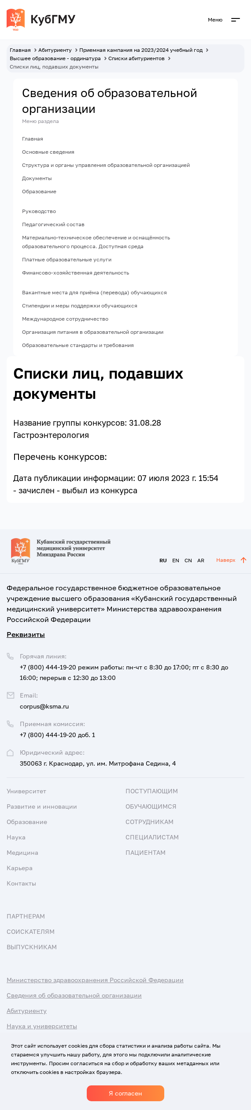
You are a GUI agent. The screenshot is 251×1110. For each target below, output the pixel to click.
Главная (32, 138)
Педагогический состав (53, 224)
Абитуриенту (27, 1010)
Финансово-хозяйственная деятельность (75, 272)
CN (188, 560)
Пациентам (146, 852)
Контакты (21, 883)
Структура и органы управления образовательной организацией (106, 165)
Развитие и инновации (42, 806)
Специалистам (152, 837)
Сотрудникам (149, 821)
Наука (16, 837)
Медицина (22, 852)
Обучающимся (151, 806)
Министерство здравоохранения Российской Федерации (95, 979)
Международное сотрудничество (65, 318)
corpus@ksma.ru (44, 706)
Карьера (20, 867)
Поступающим (152, 791)
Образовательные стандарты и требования (78, 345)
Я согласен (125, 1093)
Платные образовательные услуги (66, 259)
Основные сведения (48, 151)
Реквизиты (26, 634)
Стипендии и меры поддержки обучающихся (79, 305)
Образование (39, 191)
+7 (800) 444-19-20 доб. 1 (57, 734)
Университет (26, 791)
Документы (37, 178)
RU (163, 560)
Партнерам (26, 916)
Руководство (39, 211)
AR (200, 560)
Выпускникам (32, 947)
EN (175, 560)
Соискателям (31, 931)
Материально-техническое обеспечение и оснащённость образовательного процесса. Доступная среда (96, 241)
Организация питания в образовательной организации (92, 332)
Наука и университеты (42, 1026)
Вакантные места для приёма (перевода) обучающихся (94, 292)
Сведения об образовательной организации (74, 995)
